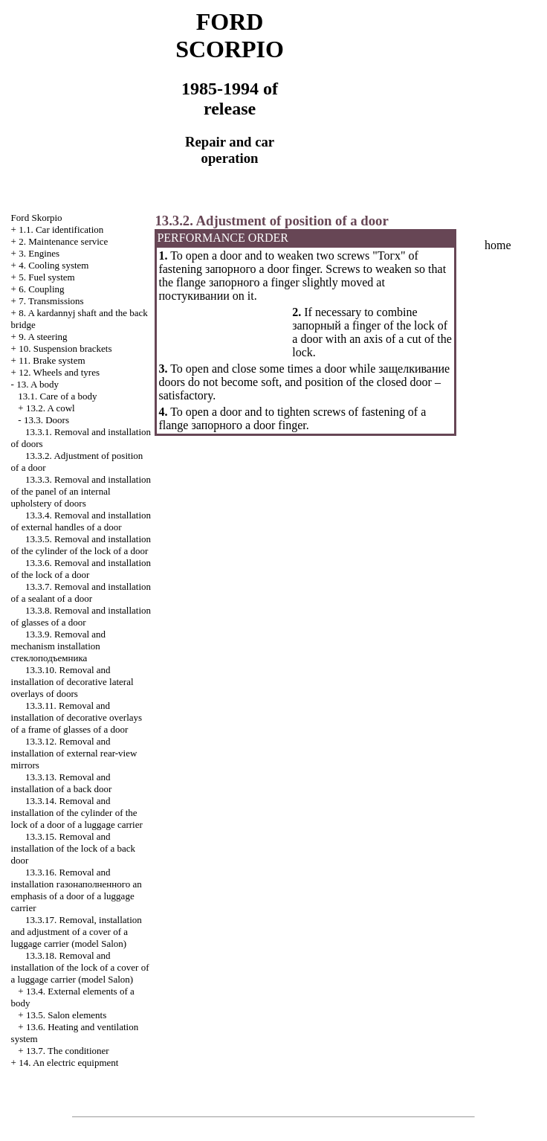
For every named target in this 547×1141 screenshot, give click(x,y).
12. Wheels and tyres (59, 372)
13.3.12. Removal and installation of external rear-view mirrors (74, 753)
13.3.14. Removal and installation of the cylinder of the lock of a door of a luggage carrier (77, 812)
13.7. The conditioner (67, 1050)
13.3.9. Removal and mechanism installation (58, 646)
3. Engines (39, 253)
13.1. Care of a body (57, 396)
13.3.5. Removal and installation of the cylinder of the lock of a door (81, 544)
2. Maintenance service (63, 241)
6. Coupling (41, 289)
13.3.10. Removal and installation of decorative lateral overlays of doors (72, 681)
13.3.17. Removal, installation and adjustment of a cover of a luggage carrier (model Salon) (76, 931)
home (498, 245)
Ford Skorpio (36, 217)
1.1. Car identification (61, 229)
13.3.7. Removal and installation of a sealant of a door (81, 592)
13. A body (37, 384)
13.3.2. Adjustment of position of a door (271, 220)
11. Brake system (52, 360)
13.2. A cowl (50, 408)
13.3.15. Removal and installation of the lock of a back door (73, 848)
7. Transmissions (51, 300)
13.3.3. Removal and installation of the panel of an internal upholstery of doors (81, 491)
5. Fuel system (46, 277)
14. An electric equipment (68, 1062)
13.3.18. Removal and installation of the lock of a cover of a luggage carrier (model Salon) (80, 967)
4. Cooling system (53, 265)
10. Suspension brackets (65, 348)
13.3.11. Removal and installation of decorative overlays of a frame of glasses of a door (77, 717)
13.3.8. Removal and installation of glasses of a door (81, 616)
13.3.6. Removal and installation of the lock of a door (81, 568)
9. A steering (43, 336)
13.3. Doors (46, 419)
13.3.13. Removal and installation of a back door (61, 782)
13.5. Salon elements (66, 1015)
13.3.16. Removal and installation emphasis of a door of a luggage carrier (76, 890)
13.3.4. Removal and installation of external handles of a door (81, 521)
